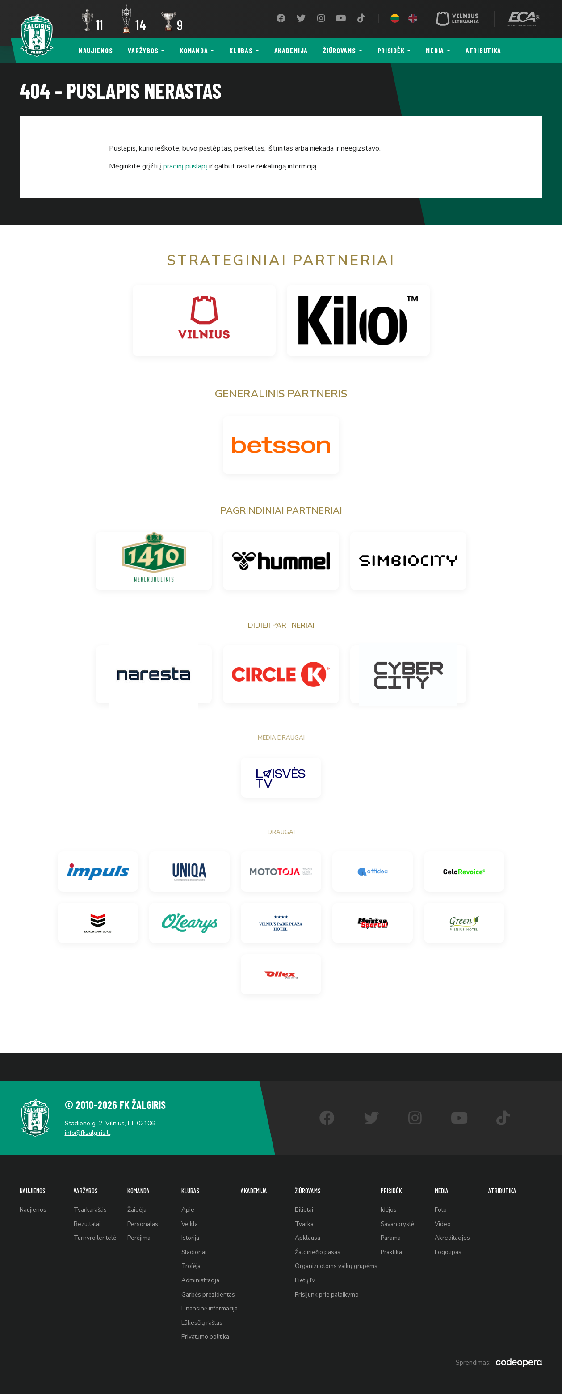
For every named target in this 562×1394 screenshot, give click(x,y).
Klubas (240, 50)
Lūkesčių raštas (200, 1319)
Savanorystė (401, 1203)
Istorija (188, 1220)
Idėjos (391, 1187)
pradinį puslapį (185, 166)
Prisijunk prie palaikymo (327, 1286)
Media (435, 50)
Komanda (194, 50)
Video (444, 1203)
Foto (442, 1187)
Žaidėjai (136, 1187)
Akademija (291, 50)
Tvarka (304, 1203)
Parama (394, 1220)
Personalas (141, 1203)
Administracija (198, 1269)
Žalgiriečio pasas (317, 1236)
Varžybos (143, 50)
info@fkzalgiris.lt (93, 1106)
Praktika (394, 1236)
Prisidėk (391, 50)
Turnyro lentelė (95, 1220)
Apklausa (307, 1220)
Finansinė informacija (208, 1302)
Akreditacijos (454, 1220)
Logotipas (450, 1236)
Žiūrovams (339, 50)
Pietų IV (305, 1269)
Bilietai (303, 1187)
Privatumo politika (204, 1335)
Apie (185, 1187)
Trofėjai (189, 1253)
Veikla (187, 1203)
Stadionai (192, 1236)
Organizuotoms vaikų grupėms (337, 1253)
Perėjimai (138, 1220)
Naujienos (96, 50)
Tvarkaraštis (90, 1187)
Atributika (483, 50)
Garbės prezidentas (206, 1286)
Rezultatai (87, 1203)
